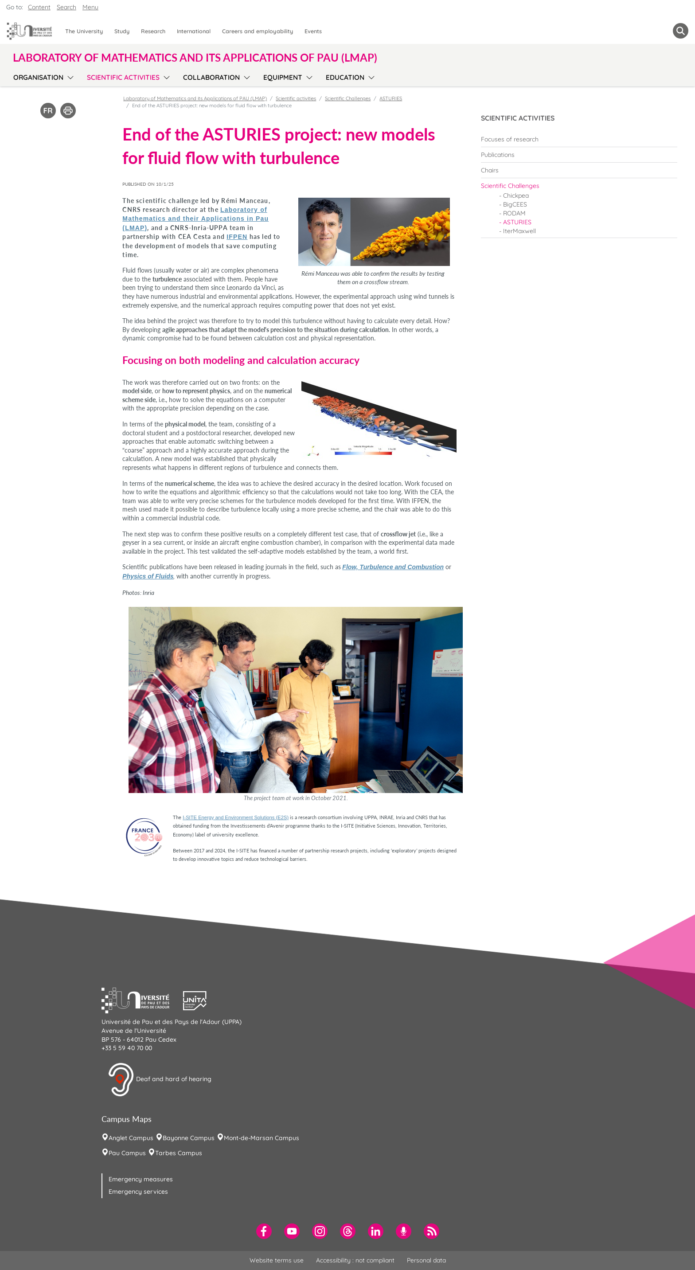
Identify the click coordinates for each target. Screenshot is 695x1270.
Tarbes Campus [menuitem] (178, 1153)
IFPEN (236, 236)
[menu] (69, 76)
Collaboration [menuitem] (211, 77)
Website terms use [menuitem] (277, 1260)
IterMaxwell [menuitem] (519, 231)
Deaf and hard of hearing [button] (159, 1080)
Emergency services (138, 1192)
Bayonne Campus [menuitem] (189, 1138)
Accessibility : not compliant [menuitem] (355, 1260)
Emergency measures (141, 1179)
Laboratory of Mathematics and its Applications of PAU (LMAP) (195, 98)
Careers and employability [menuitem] (257, 31)
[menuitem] (579, 139)
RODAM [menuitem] (514, 213)
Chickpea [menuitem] (516, 195)
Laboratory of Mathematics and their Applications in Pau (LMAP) (195, 218)
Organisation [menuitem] (38, 77)
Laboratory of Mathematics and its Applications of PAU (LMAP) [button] (195, 57)
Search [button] (66, 7)
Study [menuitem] (121, 31)
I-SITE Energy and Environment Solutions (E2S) (236, 817)
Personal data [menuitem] (426, 1260)
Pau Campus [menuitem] (127, 1153)
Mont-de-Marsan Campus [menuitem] (261, 1138)
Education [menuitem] (345, 77)
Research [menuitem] (153, 31)
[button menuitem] (680, 31)
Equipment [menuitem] (282, 77)
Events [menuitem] (313, 31)
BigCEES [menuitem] (515, 204)
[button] (142, 999)
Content (39, 7)
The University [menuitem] (84, 31)
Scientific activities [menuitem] (123, 77)
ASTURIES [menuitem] (517, 222)
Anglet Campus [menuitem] (131, 1138)
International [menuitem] (194, 31)
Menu (90, 7)
